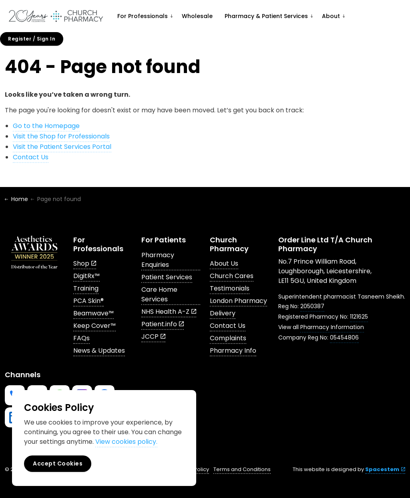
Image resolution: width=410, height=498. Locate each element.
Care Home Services (159, 294)
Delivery (222, 313)
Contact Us (30, 157)
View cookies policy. (126, 441)
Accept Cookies (57, 463)
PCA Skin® (88, 300)
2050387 (312, 306)
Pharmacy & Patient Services (266, 16)
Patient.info (162, 324)
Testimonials (229, 288)
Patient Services (166, 277)
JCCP (153, 336)
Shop (84, 263)
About (331, 16)
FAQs (81, 338)
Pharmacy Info (233, 350)
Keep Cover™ (94, 325)
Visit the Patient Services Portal (62, 146)
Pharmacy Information (332, 327)
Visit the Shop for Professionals (61, 136)
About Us (224, 263)
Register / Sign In (31, 39)
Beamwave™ (93, 313)
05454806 (344, 337)
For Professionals (142, 16)
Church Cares (231, 276)
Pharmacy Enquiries (157, 259)
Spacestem (385, 469)
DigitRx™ (86, 276)
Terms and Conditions (242, 469)
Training (85, 288)
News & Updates (99, 350)
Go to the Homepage (46, 125)
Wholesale (197, 16)
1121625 (359, 317)
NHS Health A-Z (168, 311)
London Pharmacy (238, 300)
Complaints (228, 338)
